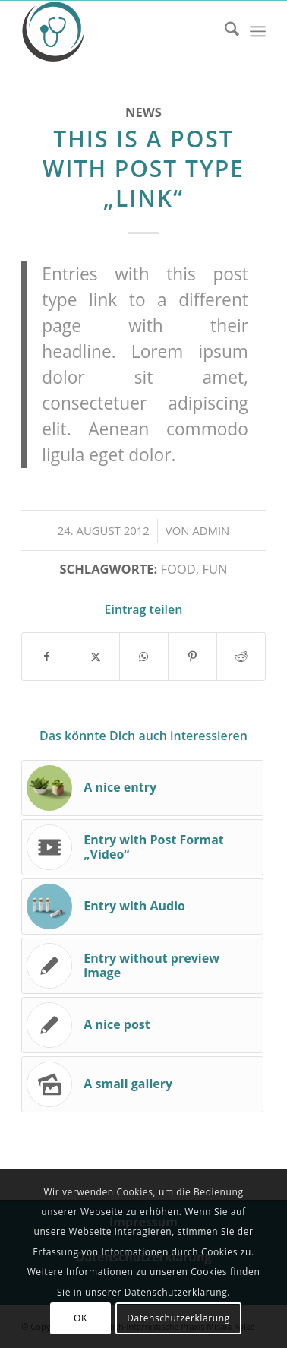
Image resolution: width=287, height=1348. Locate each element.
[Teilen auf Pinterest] (192, 656)
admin (210, 530)
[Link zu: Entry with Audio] (142, 906)
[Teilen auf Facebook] (46, 656)
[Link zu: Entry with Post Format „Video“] (142, 847)
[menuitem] (224, 31)
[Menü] (258, 31)
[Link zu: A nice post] (142, 1025)
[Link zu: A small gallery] (142, 1084)
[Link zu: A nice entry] (142, 788)
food (178, 568)
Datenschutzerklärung (178, 1318)
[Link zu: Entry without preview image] (142, 966)
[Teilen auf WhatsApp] (144, 656)
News (143, 112)
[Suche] (224, 31)
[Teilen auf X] (95, 656)
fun (214, 568)
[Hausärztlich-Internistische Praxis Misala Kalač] (118, 31)
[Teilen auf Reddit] (241, 656)
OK (80, 1318)
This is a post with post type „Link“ (143, 168)
